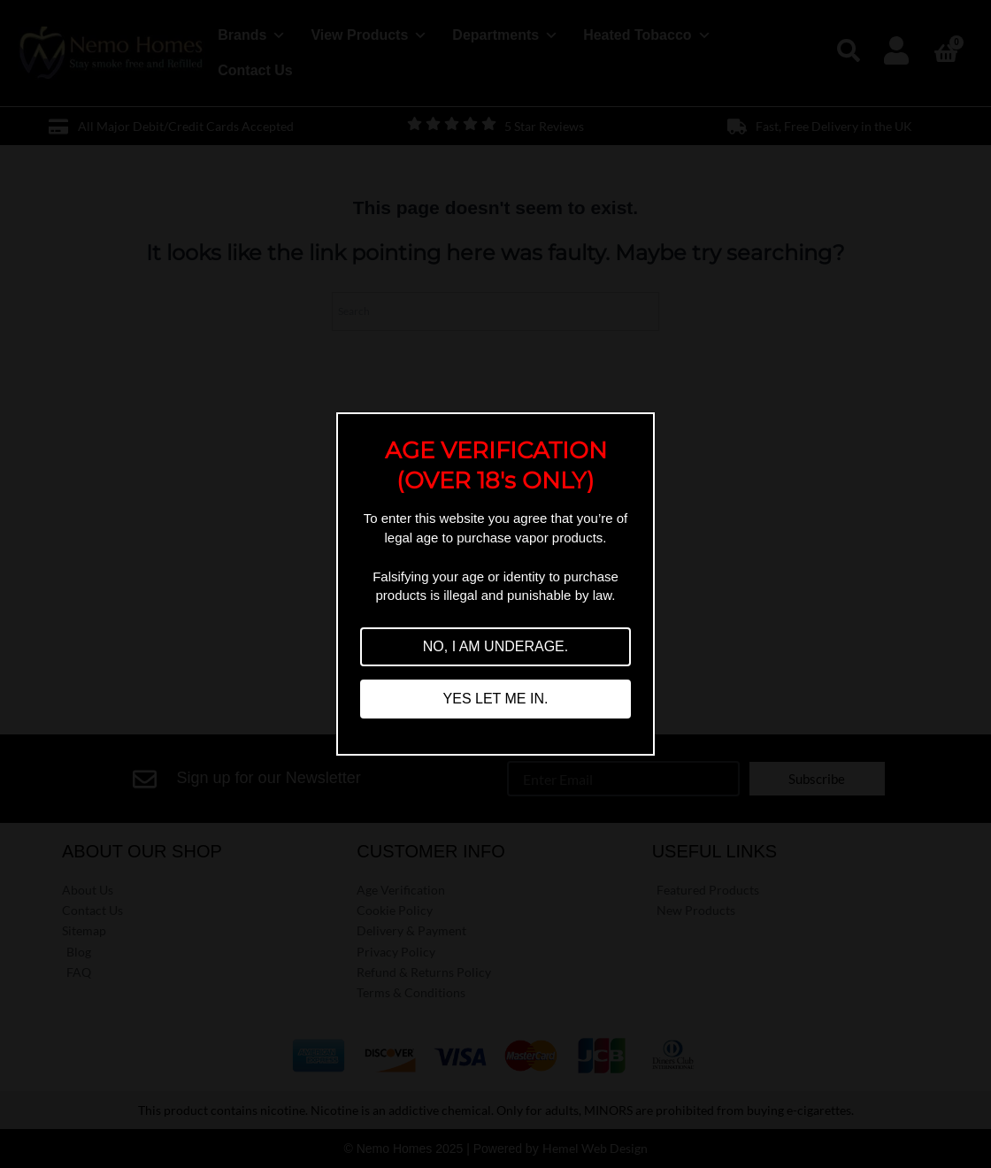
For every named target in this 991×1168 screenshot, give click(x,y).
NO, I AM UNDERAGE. (495, 646)
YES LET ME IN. (496, 698)
